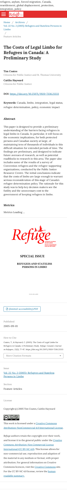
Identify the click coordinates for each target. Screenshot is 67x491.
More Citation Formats (18, 355)
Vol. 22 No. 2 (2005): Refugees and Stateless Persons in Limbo (33, 27)
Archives (20, 22)
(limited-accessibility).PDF (23, 308)
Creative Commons (45, 466)
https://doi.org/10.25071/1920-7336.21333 (34, 93)
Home (7, 22)
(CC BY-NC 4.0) (33, 445)
